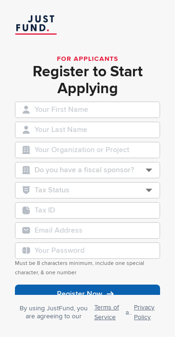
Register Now (87, 294)
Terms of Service (106, 312)
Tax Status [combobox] (52, 190)
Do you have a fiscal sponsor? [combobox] (84, 170)
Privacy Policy (144, 312)
